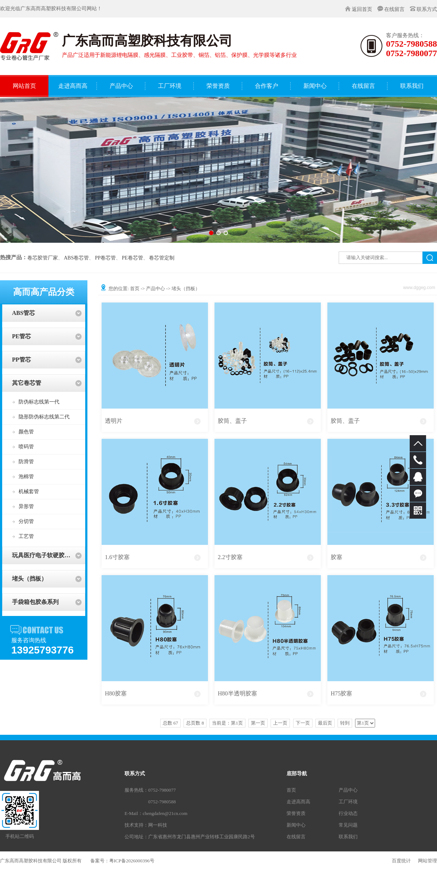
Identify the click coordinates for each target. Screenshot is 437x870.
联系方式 (427, 9)
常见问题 (348, 825)
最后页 (325, 723)
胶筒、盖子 (232, 421)
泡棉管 (26, 476)
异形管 (26, 506)
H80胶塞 (116, 693)
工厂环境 (348, 801)
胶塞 (336, 557)
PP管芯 (21, 359)
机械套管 (29, 491)
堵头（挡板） (29, 579)
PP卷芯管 (105, 258)
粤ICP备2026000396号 (131, 860)
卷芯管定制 (161, 258)
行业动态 (348, 813)
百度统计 (401, 860)
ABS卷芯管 (76, 258)
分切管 (26, 521)
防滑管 (26, 461)
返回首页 (362, 9)
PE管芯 (21, 336)
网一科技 (157, 825)
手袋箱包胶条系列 (35, 602)
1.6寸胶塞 (117, 557)
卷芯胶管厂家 (42, 258)
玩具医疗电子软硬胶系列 (44, 555)
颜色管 (26, 431)
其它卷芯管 (26, 383)
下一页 (303, 723)
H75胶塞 (342, 693)
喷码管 (26, 446)
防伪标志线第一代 (39, 402)
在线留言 (394, 9)
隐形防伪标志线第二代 (44, 417)
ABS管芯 (23, 313)
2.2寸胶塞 (230, 557)
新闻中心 (296, 825)
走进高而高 (298, 801)
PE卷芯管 (132, 258)
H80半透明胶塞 (237, 693)
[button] (211, 233)
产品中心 (155, 288)
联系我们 (348, 836)
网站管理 (427, 860)
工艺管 (26, 536)
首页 (134, 288)
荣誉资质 (296, 813)
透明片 (113, 421)
